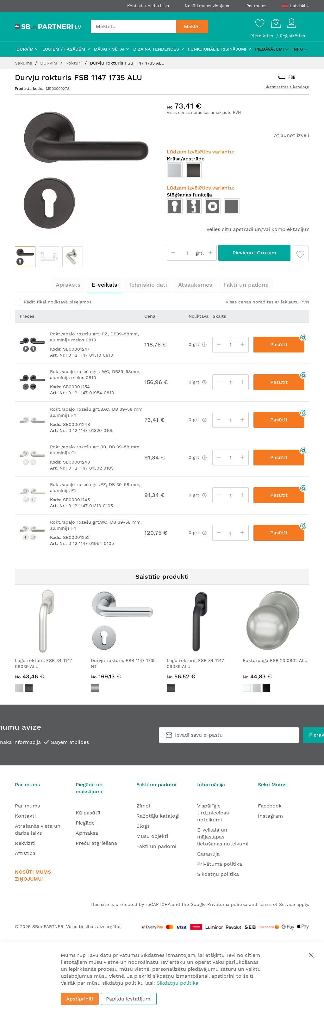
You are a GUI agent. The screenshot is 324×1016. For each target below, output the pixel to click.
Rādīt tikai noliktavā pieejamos (57, 301)
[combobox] (133, 26)
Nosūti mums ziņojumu (208, 5)
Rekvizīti (25, 843)
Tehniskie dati (147, 284)
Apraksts (68, 284)
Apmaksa (87, 833)
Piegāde (85, 823)
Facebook (270, 806)
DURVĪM (49, 62)
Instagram (270, 816)
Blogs (143, 826)
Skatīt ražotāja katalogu (287, 87)
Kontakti (25, 816)
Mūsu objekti (152, 836)
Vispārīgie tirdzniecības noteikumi (213, 813)
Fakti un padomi (246, 284)
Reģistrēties (292, 35)
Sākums (24, 62)
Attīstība (25, 853)
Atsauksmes (195, 284)
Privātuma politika (219, 864)
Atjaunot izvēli (291, 135)
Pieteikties (262, 35)
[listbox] (238, 171)
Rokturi (74, 62)
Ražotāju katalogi (157, 816)
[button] (49, 256)
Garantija (208, 854)
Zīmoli (144, 806)
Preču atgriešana (96, 843)
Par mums (256, 5)
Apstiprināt (80, 999)
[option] (175, 170)
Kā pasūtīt (88, 813)
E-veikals (104, 284)
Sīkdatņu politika (218, 874)
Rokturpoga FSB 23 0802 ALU (275, 660)
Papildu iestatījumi (129, 999)
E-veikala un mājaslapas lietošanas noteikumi (222, 837)
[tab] (68, 285)
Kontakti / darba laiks (148, 5)
